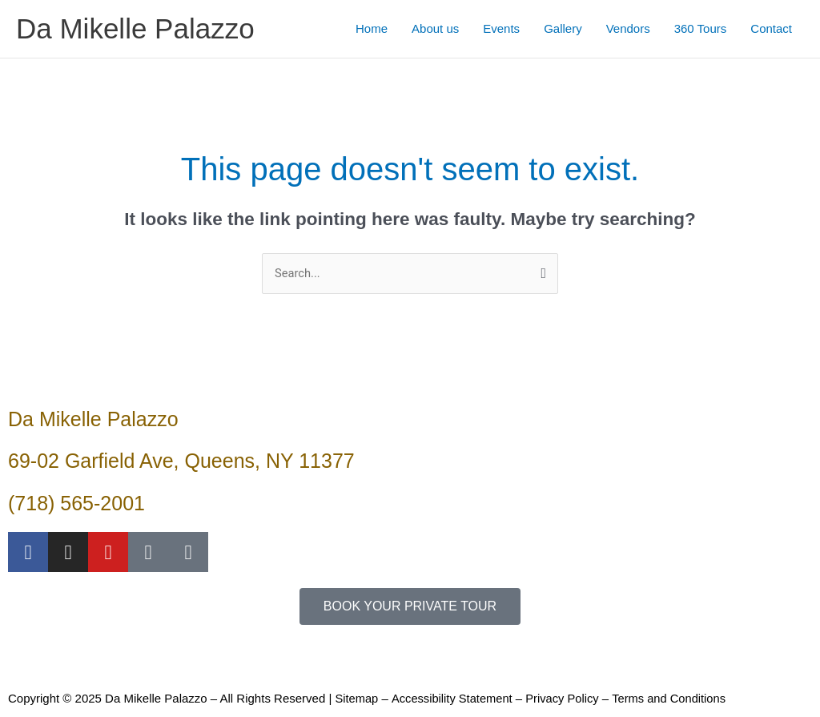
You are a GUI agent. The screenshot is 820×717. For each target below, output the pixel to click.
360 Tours (700, 28)
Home (372, 28)
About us (435, 28)
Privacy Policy (566, 699)
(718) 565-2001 (76, 503)
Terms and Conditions (675, 699)
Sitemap (357, 699)
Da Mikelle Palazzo (135, 28)
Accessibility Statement (453, 699)
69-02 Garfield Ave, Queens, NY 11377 (181, 461)
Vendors (628, 28)
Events (501, 28)
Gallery (563, 28)
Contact (771, 28)
